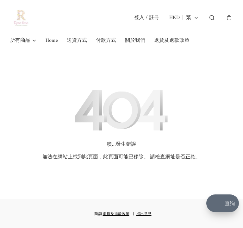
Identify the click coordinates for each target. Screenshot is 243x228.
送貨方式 (77, 40)
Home (52, 40)
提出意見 (144, 214)
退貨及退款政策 (172, 40)
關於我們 (135, 40)
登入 (146, 17)
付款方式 (106, 40)
